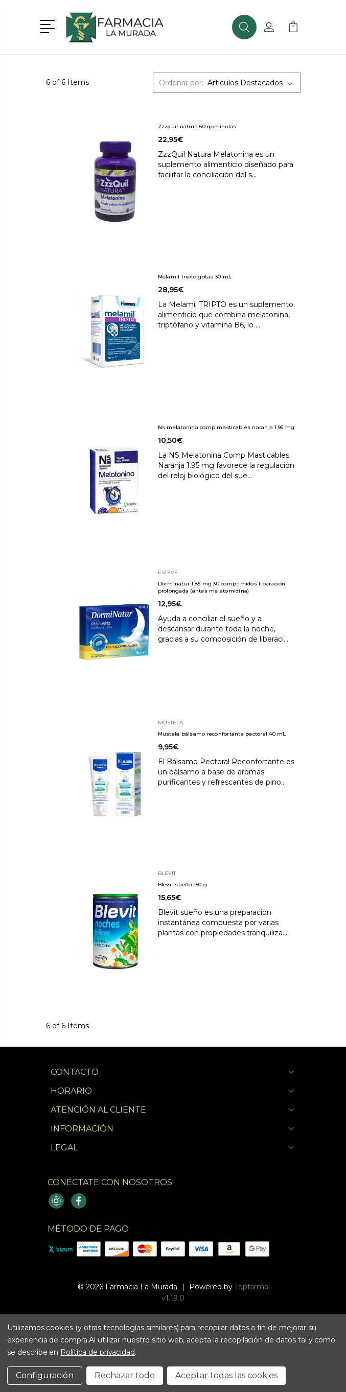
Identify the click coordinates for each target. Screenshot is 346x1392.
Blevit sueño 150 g (182, 884)
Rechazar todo (125, 1375)
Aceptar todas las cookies (226, 1375)
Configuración (45, 1375)
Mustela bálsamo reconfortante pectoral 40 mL (222, 733)
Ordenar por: (181, 82)
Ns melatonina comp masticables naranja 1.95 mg (226, 427)
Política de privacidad (97, 1352)
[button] (49, 25)
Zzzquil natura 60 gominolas (197, 126)
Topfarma (251, 1286)
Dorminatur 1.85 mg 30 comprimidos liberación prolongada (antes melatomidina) (222, 587)
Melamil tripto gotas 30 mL (195, 276)
